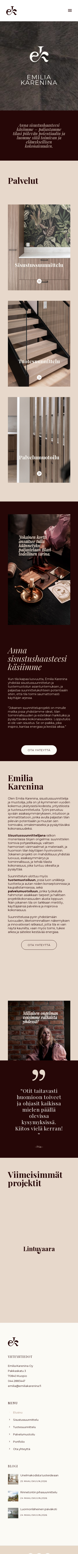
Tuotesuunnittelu (24, 1427)
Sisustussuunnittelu (25, 1419)
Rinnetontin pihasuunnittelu (38, 1492)
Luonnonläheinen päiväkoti (38, 1509)
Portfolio (19, 1441)
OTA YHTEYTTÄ (39, 750)
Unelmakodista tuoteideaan (39, 1475)
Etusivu (17, 1412)
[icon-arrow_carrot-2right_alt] (39, 281)
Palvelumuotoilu (24, 1434)
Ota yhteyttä (21, 1449)
